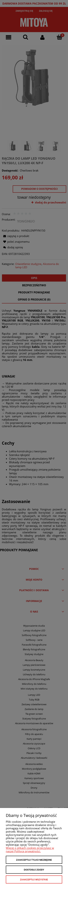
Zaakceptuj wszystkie (34, 879)
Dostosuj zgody (34, 870)
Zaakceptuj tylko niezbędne (34, 860)
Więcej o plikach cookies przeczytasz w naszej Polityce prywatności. (30, 849)
